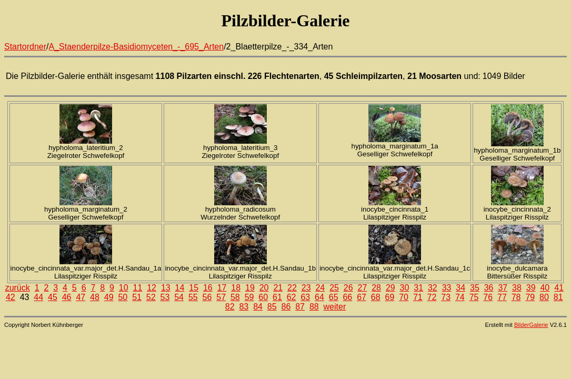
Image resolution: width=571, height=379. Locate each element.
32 (432, 287)
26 (348, 287)
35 (474, 287)
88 (314, 306)
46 (67, 297)
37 (502, 287)
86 (286, 306)
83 (243, 306)
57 (221, 297)
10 (123, 287)
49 (109, 297)
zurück (17, 287)
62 (291, 297)
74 (460, 297)
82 (230, 306)
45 (52, 297)
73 (445, 297)
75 (474, 297)
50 (122, 297)
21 (278, 287)
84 (258, 306)
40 (544, 287)
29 (390, 287)
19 (250, 287)
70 (403, 297)
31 (418, 287)
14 (180, 287)
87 (300, 306)
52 (151, 297)
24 (320, 287)
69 (390, 297)
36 (489, 287)
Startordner (25, 46)
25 (334, 287)
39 (531, 287)
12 (151, 287)
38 (517, 287)
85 (272, 306)
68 (375, 297)
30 (404, 287)
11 (138, 287)
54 (179, 297)
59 (249, 297)
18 (236, 287)
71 (418, 297)
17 (222, 287)
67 (361, 297)
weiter (335, 306)
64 (319, 297)
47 (80, 297)
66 (347, 297)
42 (10, 297)
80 (544, 297)
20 (264, 287)
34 (460, 287)
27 (362, 287)
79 (530, 297)
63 (305, 297)
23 (306, 287)
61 (277, 297)
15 (193, 287)
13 (166, 287)
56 (207, 297)
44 (38, 297)
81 (558, 297)
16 (208, 287)
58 (235, 297)
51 (137, 297)
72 (432, 297)
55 (193, 297)
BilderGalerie (531, 325)
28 (376, 287)
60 (263, 297)
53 (165, 297)
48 (94, 297)
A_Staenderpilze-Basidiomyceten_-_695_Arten (136, 46)
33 (447, 287)
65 (333, 297)
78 (516, 297)
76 (488, 297)
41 (559, 287)
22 (292, 287)
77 (502, 297)
